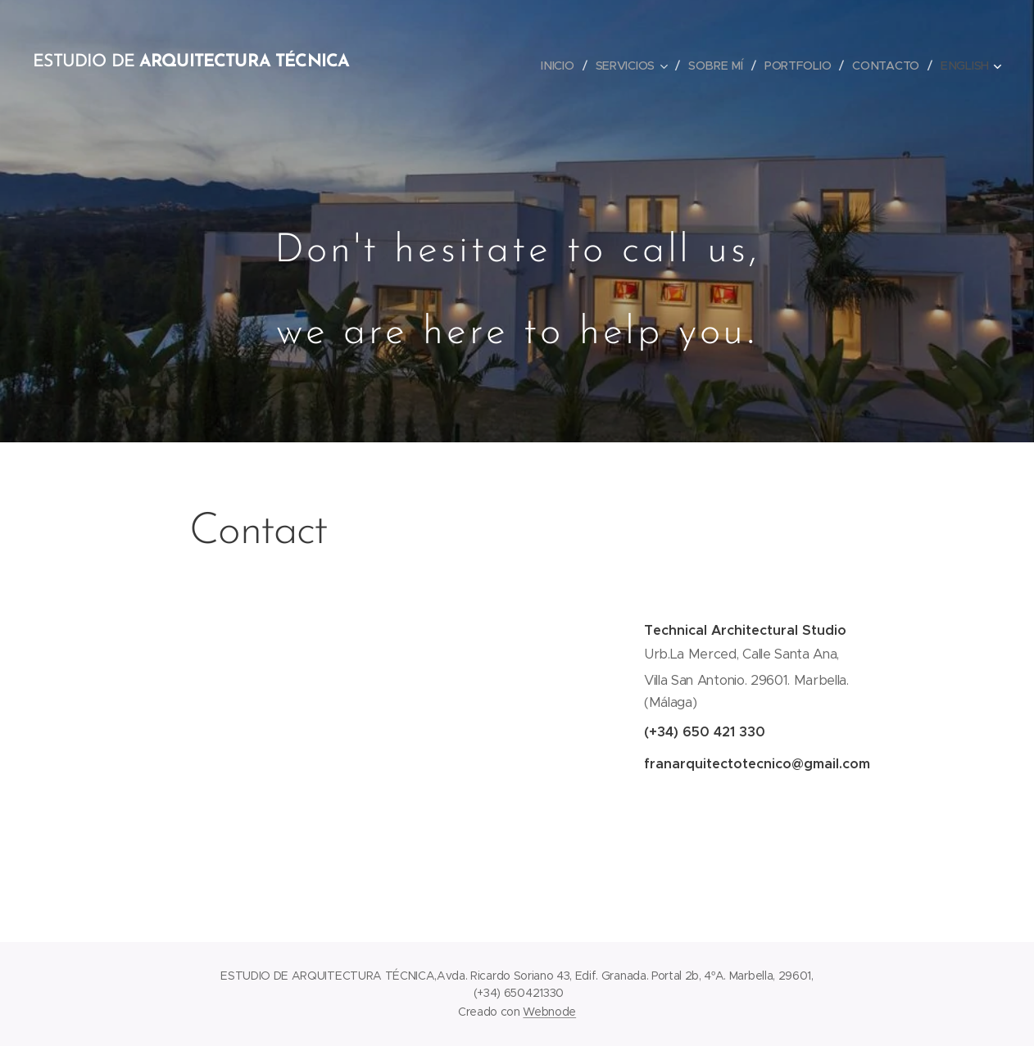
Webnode (549, 1011)
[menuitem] (560, 65)
